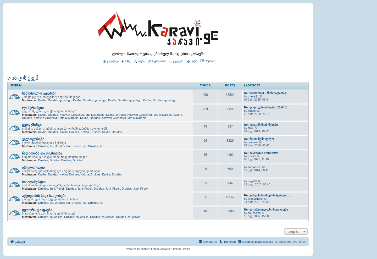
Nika (251, 128)
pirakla (252, 110)
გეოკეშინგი (32, 125)
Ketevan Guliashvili (71, 114)
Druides (53, 100)
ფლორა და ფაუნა (37, 210)
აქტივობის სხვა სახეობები (44, 196)
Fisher (252, 156)
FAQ (125, 61)
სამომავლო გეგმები (39, 93)
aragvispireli (255, 198)
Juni (52, 188)
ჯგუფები (176, 61)
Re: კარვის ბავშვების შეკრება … (267, 195)
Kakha (42, 100)
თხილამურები (34, 182)
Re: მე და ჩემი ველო (259, 138)
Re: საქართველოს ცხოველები (266, 209)
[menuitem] (191, 61)
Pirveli (60, 188)
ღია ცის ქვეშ (22, 78)
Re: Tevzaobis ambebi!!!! (261, 153)
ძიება (139, 61)
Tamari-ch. (254, 167)
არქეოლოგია (33, 167)
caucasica (56, 216)
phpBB (144, 248)
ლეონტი (65, 100)
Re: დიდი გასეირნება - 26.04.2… (267, 107)
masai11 (253, 96)
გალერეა (111, 61)
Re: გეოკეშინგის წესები (261, 124)
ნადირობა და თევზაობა (42, 153)
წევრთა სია (157, 61)
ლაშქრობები (33, 108)
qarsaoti (253, 142)
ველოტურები (33, 139)
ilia (51, 146)
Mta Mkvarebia (95, 114)
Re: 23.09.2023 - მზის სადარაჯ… (266, 93)
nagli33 (252, 181)
